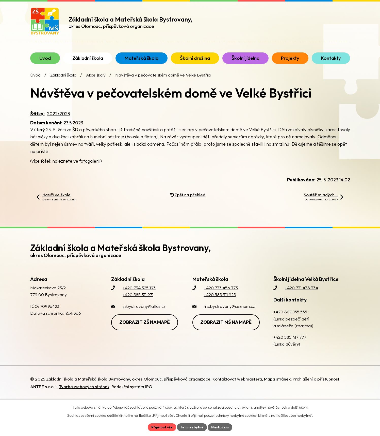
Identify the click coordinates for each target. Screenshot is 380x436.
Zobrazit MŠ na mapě (226, 327)
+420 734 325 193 (139, 292)
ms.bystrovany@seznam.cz (229, 311)
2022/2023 (58, 118)
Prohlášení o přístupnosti (316, 384)
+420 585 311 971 (138, 299)
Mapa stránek (277, 384)
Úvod (35, 80)
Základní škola (63, 80)
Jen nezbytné (192, 427)
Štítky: (37, 118)
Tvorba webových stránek (84, 391)
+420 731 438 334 (301, 292)
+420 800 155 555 (290, 316)
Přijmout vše (161, 427)
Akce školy (96, 80)
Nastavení (221, 427)
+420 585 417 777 (289, 342)
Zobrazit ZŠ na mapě (145, 327)
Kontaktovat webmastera (237, 384)
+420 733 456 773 (221, 292)
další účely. (299, 407)
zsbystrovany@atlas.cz (144, 311)
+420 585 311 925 (220, 299)
